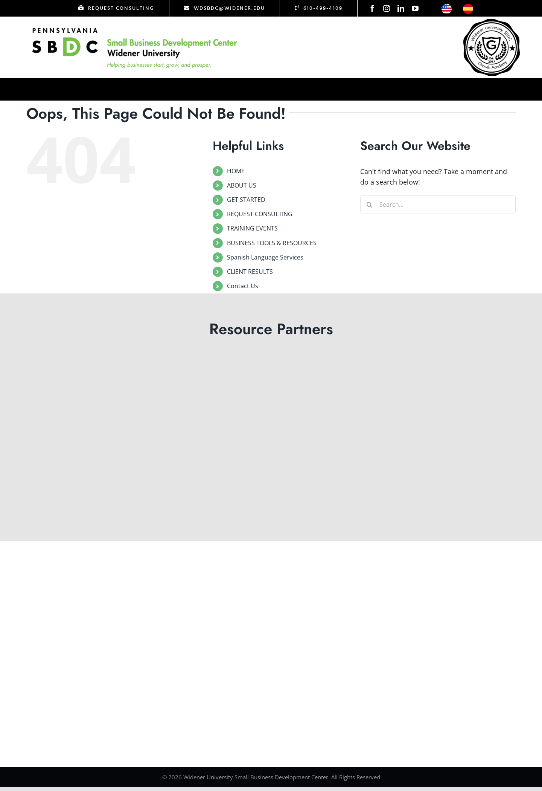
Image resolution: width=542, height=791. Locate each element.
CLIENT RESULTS (250, 271)
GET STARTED (246, 199)
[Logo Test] (134, 27)
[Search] (369, 204)
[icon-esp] (468, 7)
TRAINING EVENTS (252, 228)
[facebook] (372, 8)
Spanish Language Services (265, 257)
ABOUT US (241, 185)
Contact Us (242, 286)
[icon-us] (447, 7)
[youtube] (415, 8)
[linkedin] (400, 8)
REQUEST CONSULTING (259, 214)
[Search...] (438, 204)
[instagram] (386, 8)
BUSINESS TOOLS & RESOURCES (272, 243)
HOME (236, 171)
